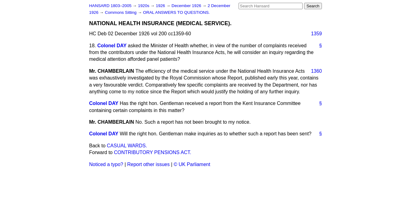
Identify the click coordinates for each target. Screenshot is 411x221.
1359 (316, 33)
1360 (316, 71)
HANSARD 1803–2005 (110, 5)
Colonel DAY (111, 45)
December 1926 (187, 5)
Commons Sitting (121, 12)
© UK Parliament (192, 164)
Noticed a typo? (106, 164)
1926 (161, 5)
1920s (144, 5)
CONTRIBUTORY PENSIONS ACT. (152, 152)
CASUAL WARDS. (127, 145)
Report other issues (148, 164)
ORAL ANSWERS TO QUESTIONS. (176, 12)
